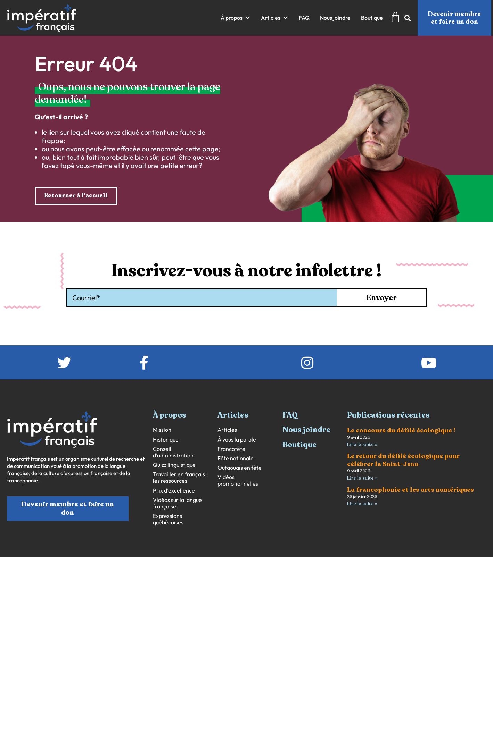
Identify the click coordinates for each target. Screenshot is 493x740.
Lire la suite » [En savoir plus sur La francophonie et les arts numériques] (362, 505)
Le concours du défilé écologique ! (401, 431)
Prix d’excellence (174, 490)
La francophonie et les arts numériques (410, 491)
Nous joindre (306, 430)
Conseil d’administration (173, 452)
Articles (227, 430)
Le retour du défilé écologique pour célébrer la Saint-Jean (403, 461)
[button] (235, 18)
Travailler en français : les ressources (180, 478)
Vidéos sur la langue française (177, 503)
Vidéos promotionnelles (237, 480)
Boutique (299, 444)
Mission (162, 430)
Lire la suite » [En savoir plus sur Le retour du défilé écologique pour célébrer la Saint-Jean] (362, 479)
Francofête (231, 449)
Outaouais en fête (239, 468)
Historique (166, 439)
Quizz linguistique (174, 465)
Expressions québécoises (168, 519)
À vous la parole (236, 439)
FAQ (290, 415)
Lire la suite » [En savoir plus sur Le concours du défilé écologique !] (362, 445)
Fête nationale (235, 458)
